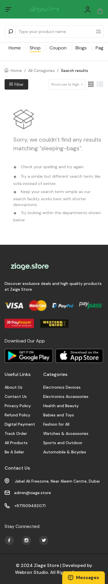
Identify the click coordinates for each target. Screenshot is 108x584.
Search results (74, 70)
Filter (16, 84)
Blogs (81, 48)
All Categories (41, 70)
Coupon (58, 48)
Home (15, 48)
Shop (35, 48)
